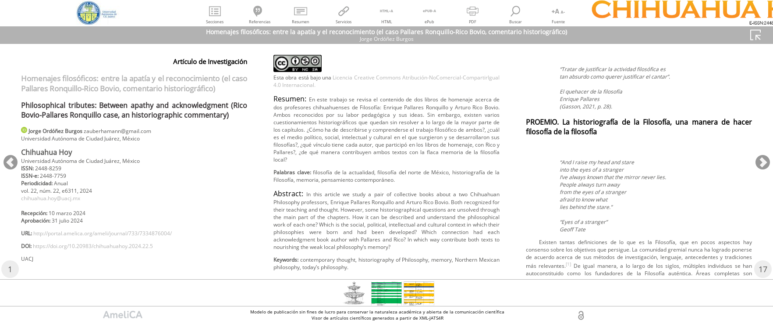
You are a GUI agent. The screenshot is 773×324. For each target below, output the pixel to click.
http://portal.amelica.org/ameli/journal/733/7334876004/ (119, 245)
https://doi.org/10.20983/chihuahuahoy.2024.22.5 (107, 259)
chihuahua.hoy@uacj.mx (57, 205)
